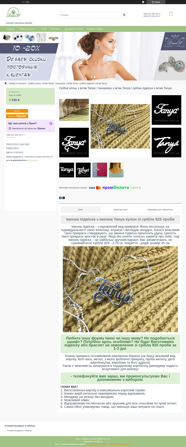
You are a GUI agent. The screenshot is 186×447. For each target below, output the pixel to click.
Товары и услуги (27, 29)
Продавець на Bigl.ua (93, 441)
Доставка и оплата (73, 29)
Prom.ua (106, 439)
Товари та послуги (17, 83)
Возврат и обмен (95, 29)
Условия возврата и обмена (19, 430)
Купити (17, 111)
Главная (11, 29)
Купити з (17, 116)
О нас (44, 29)
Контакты (55, 29)
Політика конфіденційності (120, 444)
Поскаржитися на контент (97, 444)
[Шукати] (124, 15)
